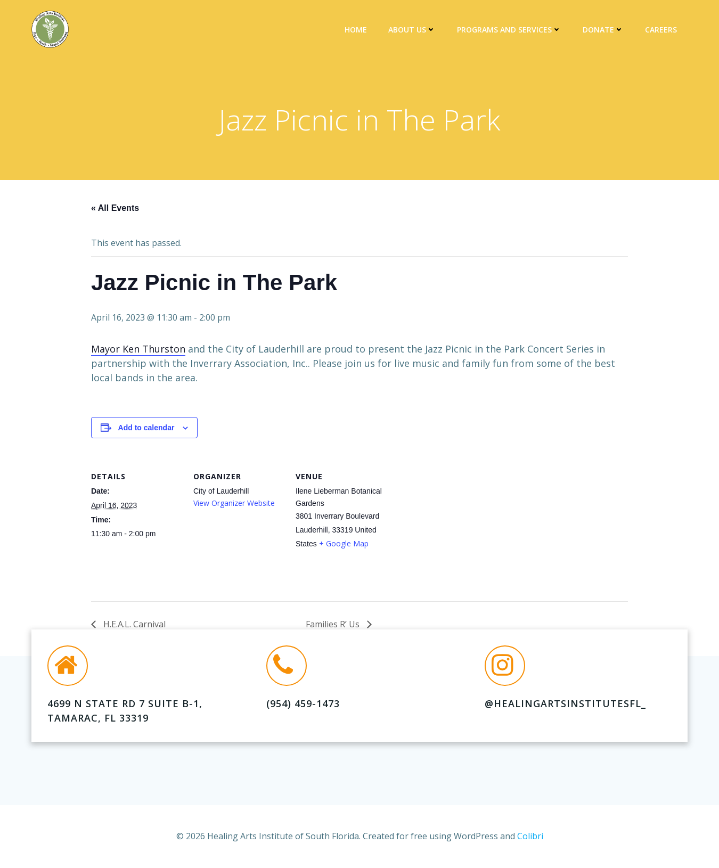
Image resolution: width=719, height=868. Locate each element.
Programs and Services (509, 29)
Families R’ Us (334, 624)
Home (356, 29)
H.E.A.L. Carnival (133, 624)
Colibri (530, 836)
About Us (412, 29)
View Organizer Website (234, 503)
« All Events (115, 207)
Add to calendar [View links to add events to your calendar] (146, 427)
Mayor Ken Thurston (138, 348)
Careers (661, 29)
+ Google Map (344, 543)
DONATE (603, 29)
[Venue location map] (454, 528)
